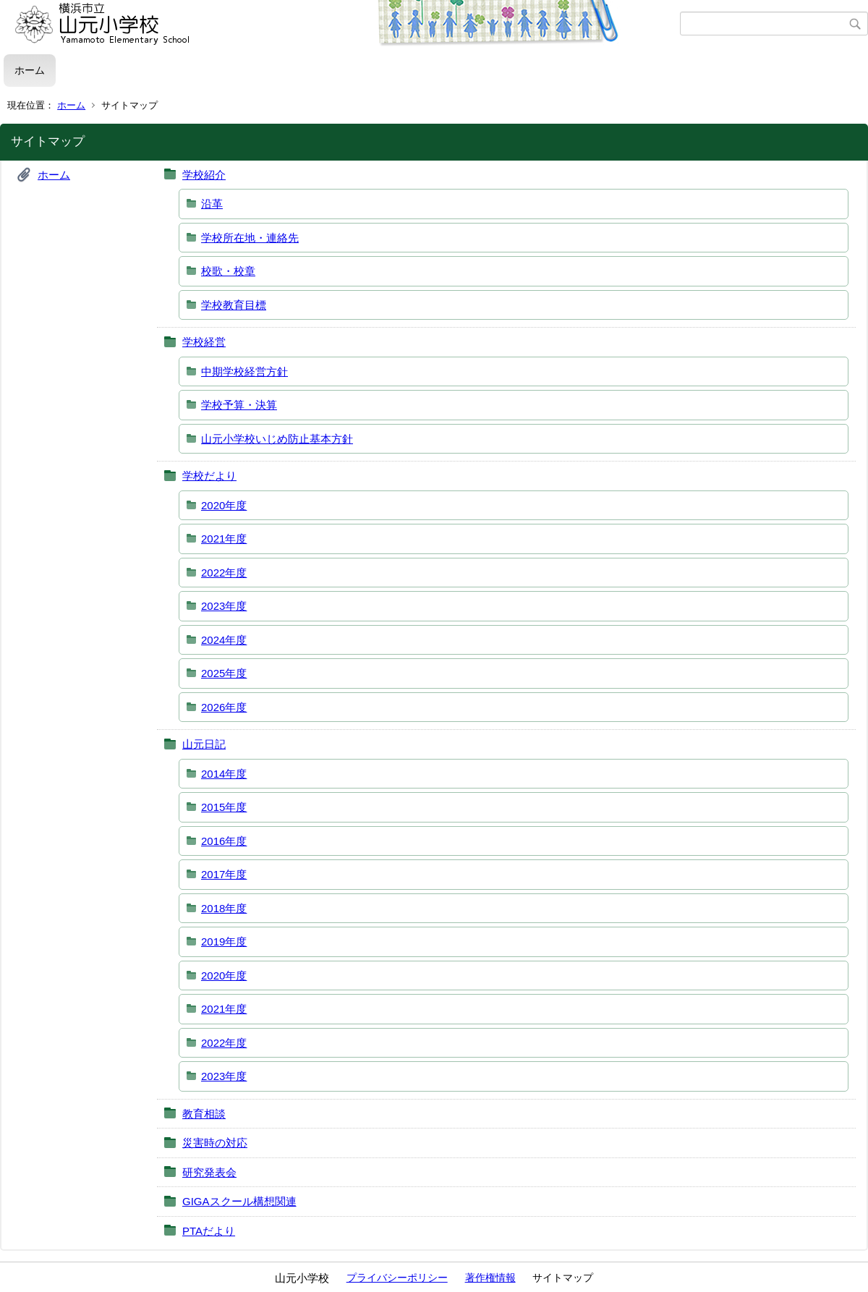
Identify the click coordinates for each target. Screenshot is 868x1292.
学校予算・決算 (239, 405)
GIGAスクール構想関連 (239, 1201)
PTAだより (208, 1231)
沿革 (212, 203)
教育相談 (204, 1114)
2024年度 (224, 640)
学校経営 (204, 342)
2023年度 (224, 606)
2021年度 (224, 538)
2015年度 (224, 807)
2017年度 (224, 874)
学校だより (209, 475)
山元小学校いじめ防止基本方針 (277, 439)
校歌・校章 (228, 271)
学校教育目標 (233, 305)
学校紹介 (204, 175)
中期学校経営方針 (244, 371)
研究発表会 (209, 1172)
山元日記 (204, 744)
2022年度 (224, 572)
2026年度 (224, 707)
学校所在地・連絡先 (250, 237)
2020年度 (224, 505)
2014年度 (224, 774)
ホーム (29, 70)
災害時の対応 (214, 1142)
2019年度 (224, 941)
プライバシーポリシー (397, 1277)
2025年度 (224, 673)
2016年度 (224, 841)
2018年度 (224, 908)
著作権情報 (490, 1277)
